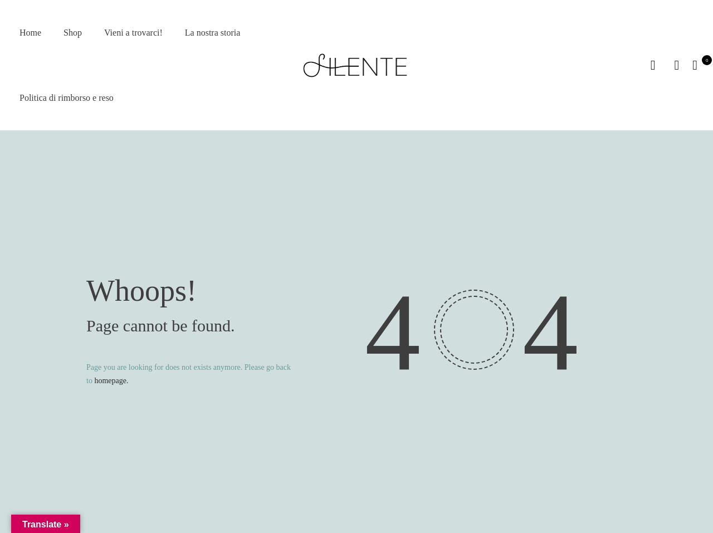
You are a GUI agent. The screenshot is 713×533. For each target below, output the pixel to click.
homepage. (111, 380)
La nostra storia (213, 32)
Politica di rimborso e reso (66, 97)
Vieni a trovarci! (133, 32)
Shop (73, 32)
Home (30, 32)
